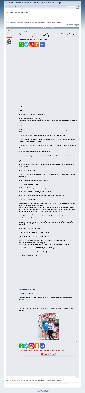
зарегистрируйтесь (27, 6)
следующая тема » (76, 24)
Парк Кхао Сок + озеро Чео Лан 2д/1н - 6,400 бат (30, 30)
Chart (9, 30)
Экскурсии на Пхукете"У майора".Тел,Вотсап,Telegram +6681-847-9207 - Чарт (33, 3)
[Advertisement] (42, 18)
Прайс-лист (48, 354)
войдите (21, 6)
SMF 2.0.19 (38, 390)
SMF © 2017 (42, 390)
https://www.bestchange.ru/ (27, 289)
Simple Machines (46, 390)
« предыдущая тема (69, 24)
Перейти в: (66, 383)
